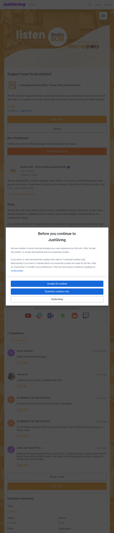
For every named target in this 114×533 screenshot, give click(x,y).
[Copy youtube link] (28, 316)
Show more (60, 477)
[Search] (89, 4)
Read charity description (21, 194)
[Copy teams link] (50, 316)
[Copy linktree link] (63, 317)
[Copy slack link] (39, 316)
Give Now (57, 119)
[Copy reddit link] (75, 316)
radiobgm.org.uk (28, 175)
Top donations (19, 340)
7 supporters (25, 110)
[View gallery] (103, 16)
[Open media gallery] (57, 38)
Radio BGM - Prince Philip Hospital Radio (58, 85)
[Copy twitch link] (86, 316)
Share (57, 128)
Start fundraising (57, 151)
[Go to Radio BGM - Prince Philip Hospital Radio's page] (13, 170)
